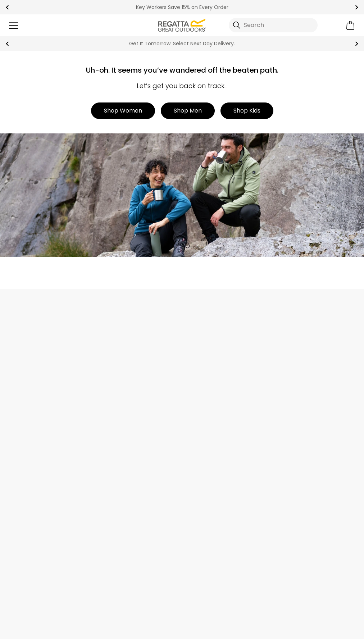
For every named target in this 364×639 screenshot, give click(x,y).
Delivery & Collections (36, 358)
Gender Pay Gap (205, 427)
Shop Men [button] (188, 110)
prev (7, 7)
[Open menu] (13, 25)
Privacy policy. (99, 560)
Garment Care (290, 473)
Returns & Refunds (31, 370)
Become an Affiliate (297, 484)
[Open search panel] (273, 25)
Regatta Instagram (147, 596)
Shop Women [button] (123, 110)
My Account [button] (98, 305)
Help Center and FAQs (124, 370)
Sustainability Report (210, 404)
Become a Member (296, 358)
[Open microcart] (350, 25)
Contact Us (294, 305)
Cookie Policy (333, 629)
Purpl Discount (290, 427)
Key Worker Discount (298, 450)
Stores (191, 381)
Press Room (198, 416)
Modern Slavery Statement (219, 462)
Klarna (279, 462)
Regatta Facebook (118, 596)
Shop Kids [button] (246, 110)
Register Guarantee (297, 370)
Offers (278, 404)
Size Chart (284, 381)
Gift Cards (284, 393)
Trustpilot (19, 596)
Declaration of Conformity (218, 473)
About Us (194, 358)
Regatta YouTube (162, 596)
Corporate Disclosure (211, 450)
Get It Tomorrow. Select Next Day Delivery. (182, 43)
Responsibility (201, 439)
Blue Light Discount (296, 439)
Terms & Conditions (212, 629)
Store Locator (196, 305)
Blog (188, 370)
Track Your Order (29, 381)
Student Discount (294, 416)
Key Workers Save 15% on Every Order (182, 7)
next (356, 7)
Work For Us (197, 393)
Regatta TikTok (132, 596)
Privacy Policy (277, 629)
